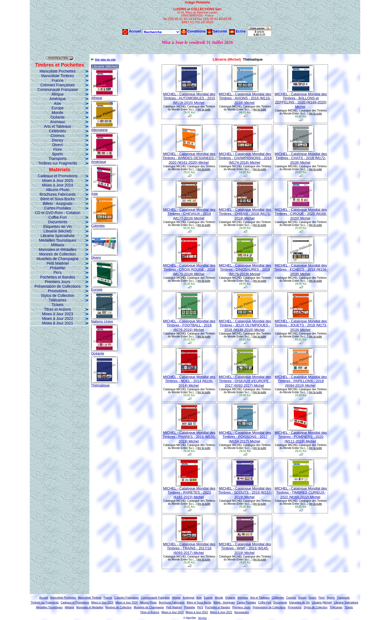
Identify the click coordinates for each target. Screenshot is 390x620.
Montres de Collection (57, 254)
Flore (57, 149)
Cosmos (57, 135)
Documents (57, 222)
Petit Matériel (58, 263)
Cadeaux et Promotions (57, 176)
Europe (57, 108)
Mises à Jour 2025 (57, 180)
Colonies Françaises (57, 85)
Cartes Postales (57, 208)
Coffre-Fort (57, 217)
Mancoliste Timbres (57, 76)
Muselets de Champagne (58, 259)
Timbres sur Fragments (57, 163)
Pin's (58, 272)
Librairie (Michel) (58, 231)
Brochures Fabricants (58, 194)
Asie (57, 103)
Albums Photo (57, 190)
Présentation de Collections (57, 286)
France (58, 80)
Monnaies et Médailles (57, 249)
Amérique (58, 99)
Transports (57, 158)
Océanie (57, 117)
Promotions (57, 291)
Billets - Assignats (58, 203)
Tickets (58, 305)
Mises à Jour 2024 (57, 185)
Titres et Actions (57, 309)
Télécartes (57, 300)
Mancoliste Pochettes (58, 71)
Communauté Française (57, 89)
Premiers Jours (57, 282)
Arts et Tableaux (57, 126)
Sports (57, 154)
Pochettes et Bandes (57, 277)
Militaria (57, 245)
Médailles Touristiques (57, 240)
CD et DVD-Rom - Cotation (57, 213)
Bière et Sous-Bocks (57, 199)
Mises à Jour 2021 (57, 323)
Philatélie (57, 268)
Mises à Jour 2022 (57, 318)
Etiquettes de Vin (57, 226)
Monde (57, 112)
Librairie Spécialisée (57, 236)
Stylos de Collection (57, 295)
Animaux (57, 122)
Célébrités (57, 131)
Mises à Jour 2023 (57, 314)
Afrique (57, 94)
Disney (57, 140)
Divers (57, 145)
